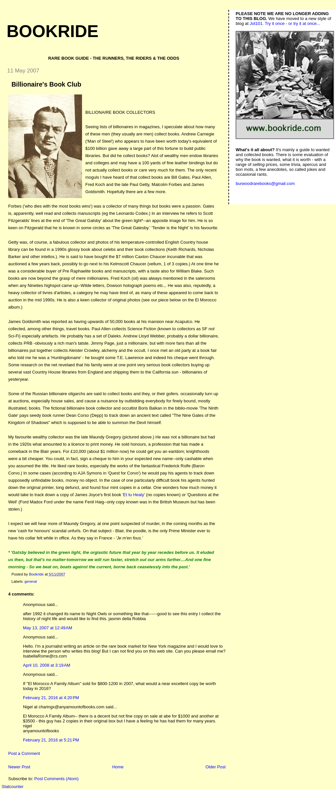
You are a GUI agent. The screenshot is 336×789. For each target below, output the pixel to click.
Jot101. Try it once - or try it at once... (285, 23)
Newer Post (19, 766)
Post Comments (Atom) (56, 778)
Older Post (215, 766)
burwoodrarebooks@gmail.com (265, 183)
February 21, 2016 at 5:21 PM (51, 740)
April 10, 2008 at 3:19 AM (46, 665)
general (31, 581)
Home (118, 766)
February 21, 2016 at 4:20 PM (51, 697)
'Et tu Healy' (133, 494)
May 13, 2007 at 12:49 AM (47, 627)
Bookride (52, 31)
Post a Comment (24, 753)
